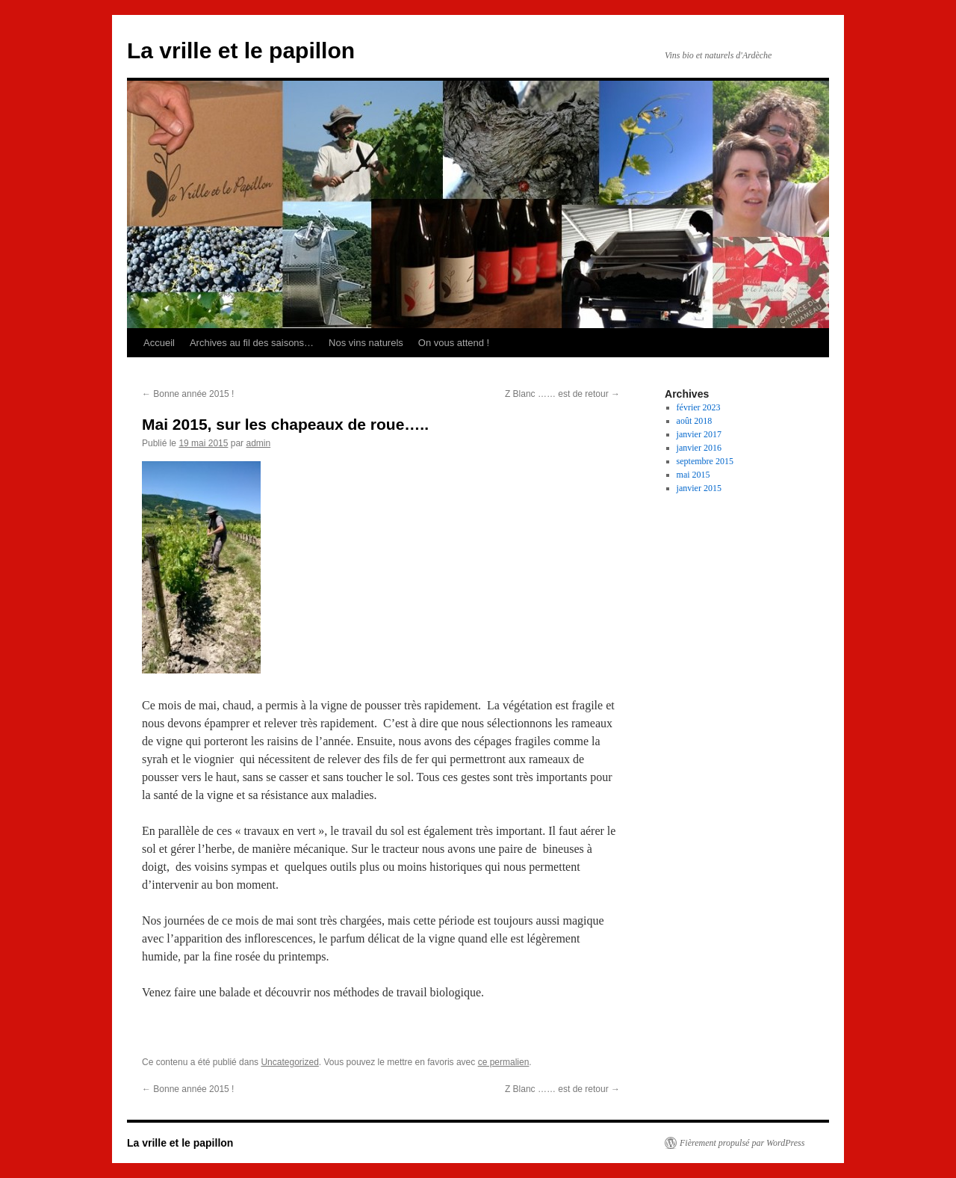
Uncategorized (289, 1062)
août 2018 (695, 421)
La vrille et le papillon (241, 50)
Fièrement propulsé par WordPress (742, 1143)
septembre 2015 (705, 461)
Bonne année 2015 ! (188, 394)
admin (258, 443)
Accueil (159, 342)
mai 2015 (693, 474)
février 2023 (699, 407)
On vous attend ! (453, 342)
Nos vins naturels (366, 342)
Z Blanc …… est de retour (562, 394)
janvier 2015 (699, 488)
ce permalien (504, 1062)
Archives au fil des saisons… (252, 342)
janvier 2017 (699, 434)
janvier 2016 (699, 447)
